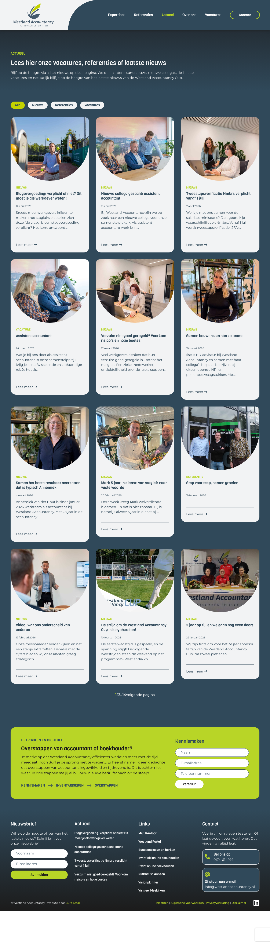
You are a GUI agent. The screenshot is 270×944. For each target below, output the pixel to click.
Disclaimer (239, 935)
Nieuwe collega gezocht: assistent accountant (100, 881)
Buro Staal (73, 935)
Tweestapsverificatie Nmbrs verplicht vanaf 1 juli (103, 895)
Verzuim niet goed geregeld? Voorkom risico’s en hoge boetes (99, 909)
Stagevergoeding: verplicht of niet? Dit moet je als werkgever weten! (101, 867)
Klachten (162, 935)
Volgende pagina (140, 726)
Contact (245, 15)
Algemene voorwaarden (187, 935)
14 (123, 726)
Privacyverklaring (218, 935)
